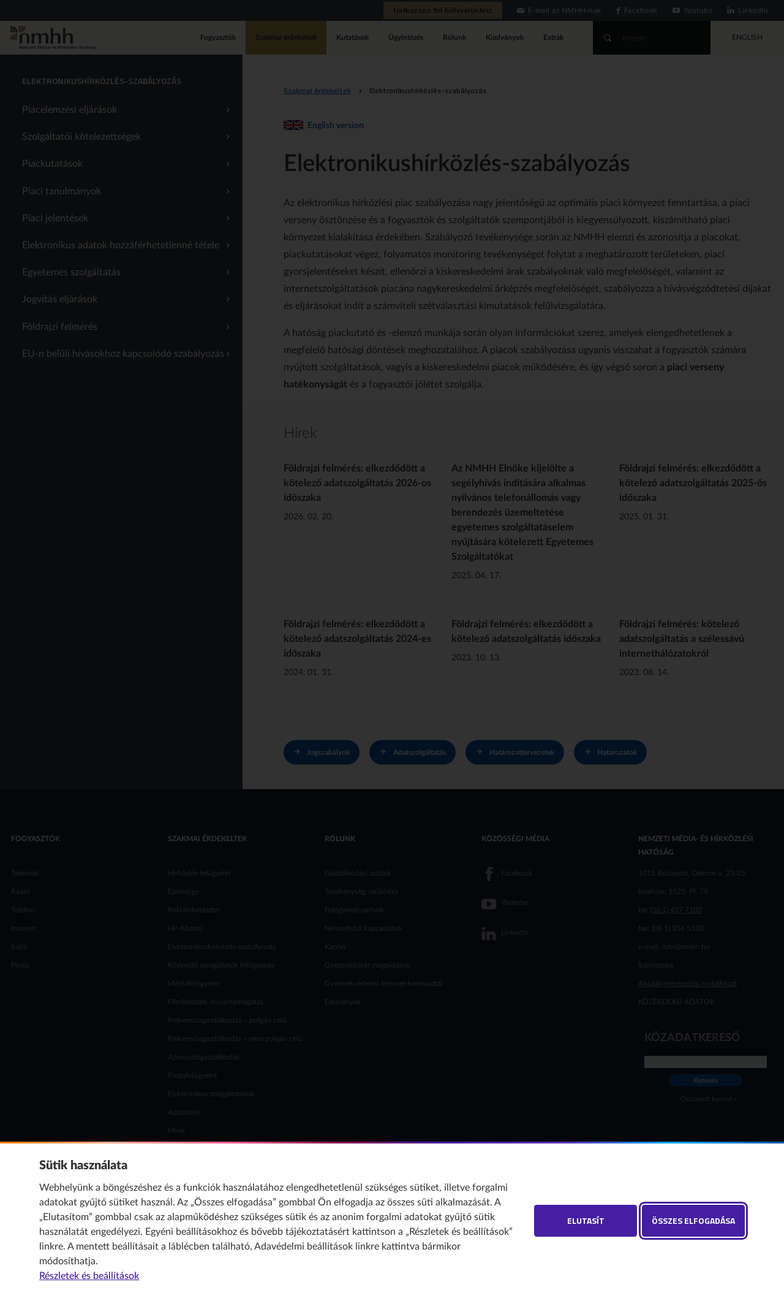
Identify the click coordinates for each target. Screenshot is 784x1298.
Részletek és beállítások (89, 1276)
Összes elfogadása (693, 1220)
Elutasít (586, 1220)
